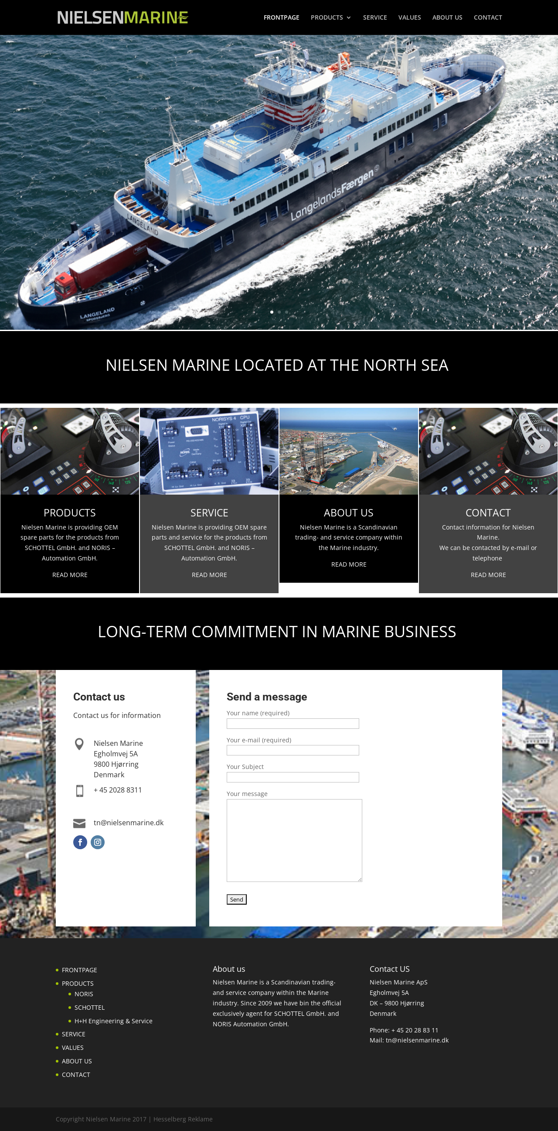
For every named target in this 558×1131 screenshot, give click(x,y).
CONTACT (488, 17)
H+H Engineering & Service (114, 1021)
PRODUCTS (327, 17)
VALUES (409, 17)
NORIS (84, 994)
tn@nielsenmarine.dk (417, 1040)
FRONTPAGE (281, 17)
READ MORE (209, 575)
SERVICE (375, 17)
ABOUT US (447, 17)
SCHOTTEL (90, 1007)
